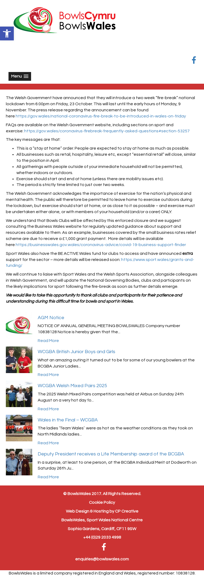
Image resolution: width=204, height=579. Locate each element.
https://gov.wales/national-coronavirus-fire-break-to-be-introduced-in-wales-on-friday (101, 116)
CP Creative (126, 511)
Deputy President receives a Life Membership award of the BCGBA (111, 454)
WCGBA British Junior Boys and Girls (76, 351)
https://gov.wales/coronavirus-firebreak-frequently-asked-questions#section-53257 (107, 131)
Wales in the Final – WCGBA (68, 419)
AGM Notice (51, 317)
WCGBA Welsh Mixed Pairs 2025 (72, 385)
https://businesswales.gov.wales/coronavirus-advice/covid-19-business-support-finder (101, 245)
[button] (7, 33)
